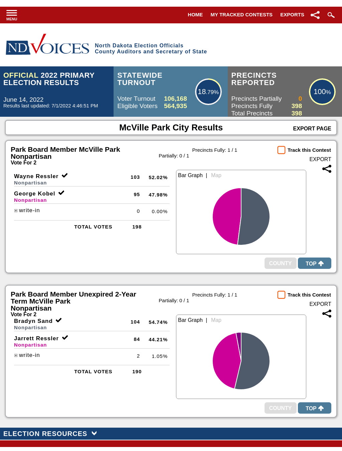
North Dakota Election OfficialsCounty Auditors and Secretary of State (151, 48)
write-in (27, 210)
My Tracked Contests (242, 14)
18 (202, 91)
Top (315, 264)
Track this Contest (309, 150)
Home (195, 14)
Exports (292, 14)
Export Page (312, 128)
